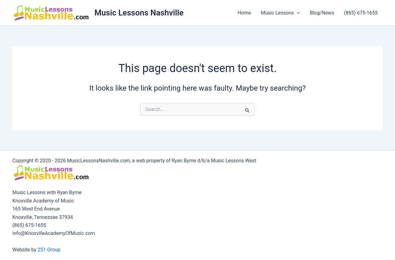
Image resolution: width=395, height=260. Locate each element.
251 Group (49, 250)
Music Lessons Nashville (139, 12)
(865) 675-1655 (361, 13)
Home (244, 13)
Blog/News (322, 13)
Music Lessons (280, 13)
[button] (297, 13)
